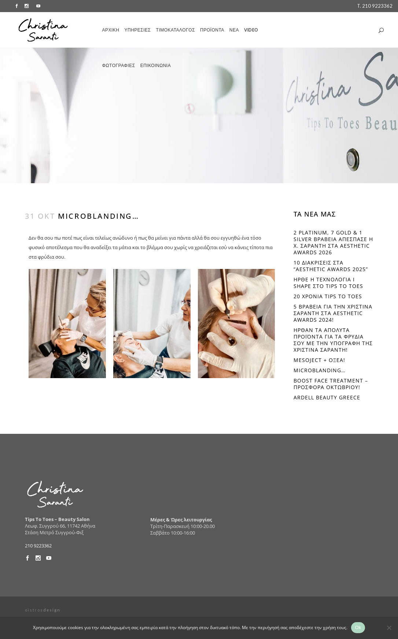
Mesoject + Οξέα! (319, 360)
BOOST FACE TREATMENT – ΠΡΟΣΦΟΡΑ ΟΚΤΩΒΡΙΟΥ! (331, 384)
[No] (389, 627)
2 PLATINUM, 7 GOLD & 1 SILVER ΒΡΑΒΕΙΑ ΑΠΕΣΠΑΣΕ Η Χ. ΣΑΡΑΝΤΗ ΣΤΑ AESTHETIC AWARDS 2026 (333, 242)
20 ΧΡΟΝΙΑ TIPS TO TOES (328, 296)
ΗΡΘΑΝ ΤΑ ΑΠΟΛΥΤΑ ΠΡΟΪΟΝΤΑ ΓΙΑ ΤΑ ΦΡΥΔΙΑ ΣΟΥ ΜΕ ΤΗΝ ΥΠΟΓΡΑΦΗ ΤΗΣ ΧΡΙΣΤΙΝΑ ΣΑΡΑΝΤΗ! (333, 339)
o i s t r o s (42, 609)
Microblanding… (320, 370)
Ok (358, 627)
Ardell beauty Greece (327, 397)
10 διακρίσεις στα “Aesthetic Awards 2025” (331, 266)
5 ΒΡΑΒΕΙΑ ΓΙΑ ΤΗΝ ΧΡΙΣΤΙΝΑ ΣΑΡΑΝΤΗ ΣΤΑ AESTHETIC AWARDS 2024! (333, 313)
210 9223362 (38, 545)
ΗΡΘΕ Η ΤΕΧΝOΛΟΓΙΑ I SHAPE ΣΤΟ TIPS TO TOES (328, 282)
